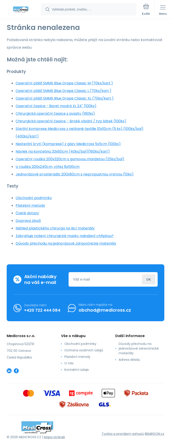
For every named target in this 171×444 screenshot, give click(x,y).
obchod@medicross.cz (105, 310)
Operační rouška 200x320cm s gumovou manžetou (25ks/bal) (70, 159)
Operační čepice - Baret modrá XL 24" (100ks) (56, 105)
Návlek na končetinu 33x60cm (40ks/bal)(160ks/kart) (63, 151)
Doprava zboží (28, 220)
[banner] (20, 9)
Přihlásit (148, 279)
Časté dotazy (27, 213)
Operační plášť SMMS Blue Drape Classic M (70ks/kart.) (64, 83)
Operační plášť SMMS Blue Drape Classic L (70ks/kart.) (63, 90)
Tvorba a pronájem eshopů (123, 433)
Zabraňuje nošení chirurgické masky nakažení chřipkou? (65, 235)
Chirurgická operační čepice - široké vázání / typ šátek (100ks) (71, 121)
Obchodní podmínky (34, 197)
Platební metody (30, 205)
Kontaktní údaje (76, 369)
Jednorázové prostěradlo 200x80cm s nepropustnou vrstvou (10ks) (75, 174)
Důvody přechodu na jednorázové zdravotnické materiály (66, 243)
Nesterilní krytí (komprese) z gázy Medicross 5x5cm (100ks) (68, 143)
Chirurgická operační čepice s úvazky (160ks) (55, 113)
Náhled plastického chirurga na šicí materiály (55, 228)
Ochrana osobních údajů (83, 350)
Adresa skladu (129, 359)
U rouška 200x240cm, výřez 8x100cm (47, 166)
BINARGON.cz (154, 433)
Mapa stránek (54, 437)
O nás (68, 363)
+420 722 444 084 (42, 310)
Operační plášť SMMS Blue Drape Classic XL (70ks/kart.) (65, 98)
